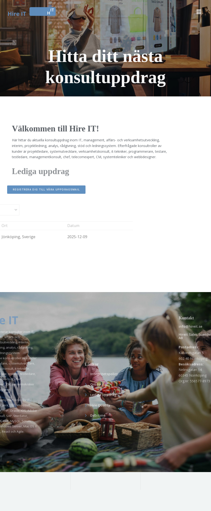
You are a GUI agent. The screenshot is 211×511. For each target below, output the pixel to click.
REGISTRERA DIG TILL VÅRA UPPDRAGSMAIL (46, 189)
